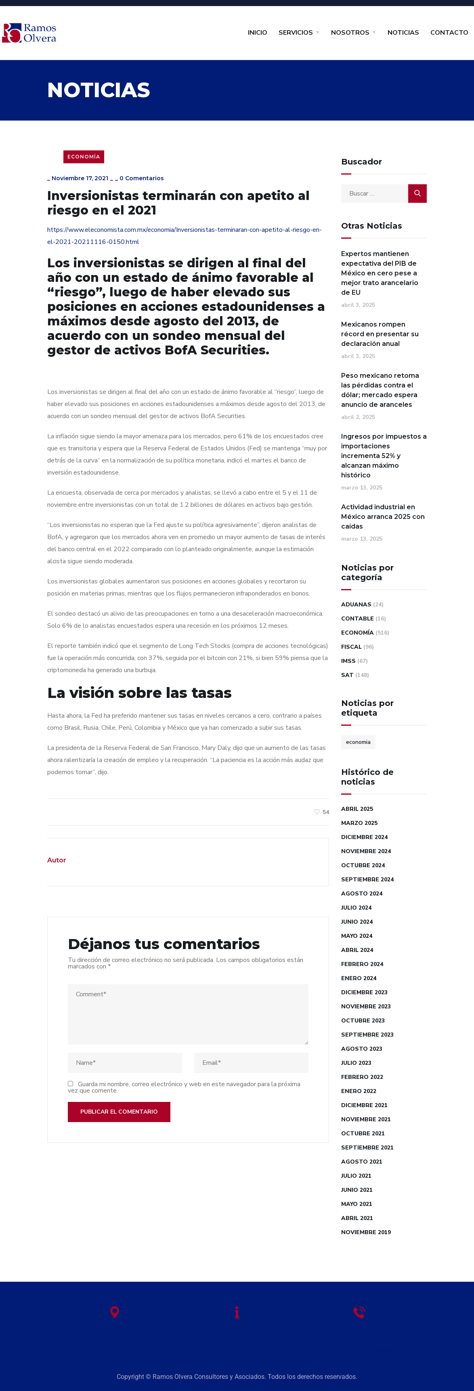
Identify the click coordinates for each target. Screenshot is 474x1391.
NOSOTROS (350, 32)
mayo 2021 (356, 1204)
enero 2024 (358, 978)
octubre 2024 (363, 865)
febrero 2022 (362, 1077)
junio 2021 (357, 1190)
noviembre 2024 (366, 851)
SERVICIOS (296, 32)
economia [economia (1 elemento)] (358, 742)
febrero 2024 (362, 964)
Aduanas (356, 604)
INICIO (257, 32)
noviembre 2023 (366, 1006)
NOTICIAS (403, 32)
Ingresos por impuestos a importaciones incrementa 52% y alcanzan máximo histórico (384, 456)
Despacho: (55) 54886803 (360, 1336)
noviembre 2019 (366, 1232)
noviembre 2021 (366, 1119)
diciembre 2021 (364, 1105)
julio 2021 (356, 1176)
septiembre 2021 (367, 1148)
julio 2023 (356, 1063)
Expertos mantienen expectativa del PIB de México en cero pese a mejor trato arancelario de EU (379, 273)
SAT (347, 675)
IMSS (348, 661)
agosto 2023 (361, 1049)
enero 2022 (358, 1091)
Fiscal (351, 647)
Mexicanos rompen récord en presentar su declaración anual (380, 334)
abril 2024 (357, 950)
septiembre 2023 (367, 1035)
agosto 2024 (361, 893)
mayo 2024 (356, 936)
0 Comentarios (142, 178)
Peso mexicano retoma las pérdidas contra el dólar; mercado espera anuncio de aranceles (380, 390)
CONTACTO (449, 32)
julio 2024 (356, 908)
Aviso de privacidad (237, 1336)
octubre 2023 (363, 1021)
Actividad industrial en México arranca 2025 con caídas (383, 516)
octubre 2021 (363, 1133)
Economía (83, 157)
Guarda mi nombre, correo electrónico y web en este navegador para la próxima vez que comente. (184, 1087)
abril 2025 (357, 809)
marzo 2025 (359, 823)
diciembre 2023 (364, 992)
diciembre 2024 (364, 837)
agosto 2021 (361, 1162)
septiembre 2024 (367, 879)
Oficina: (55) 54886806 (359, 1349)
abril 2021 (357, 1218)
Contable (357, 619)
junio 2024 (357, 922)
